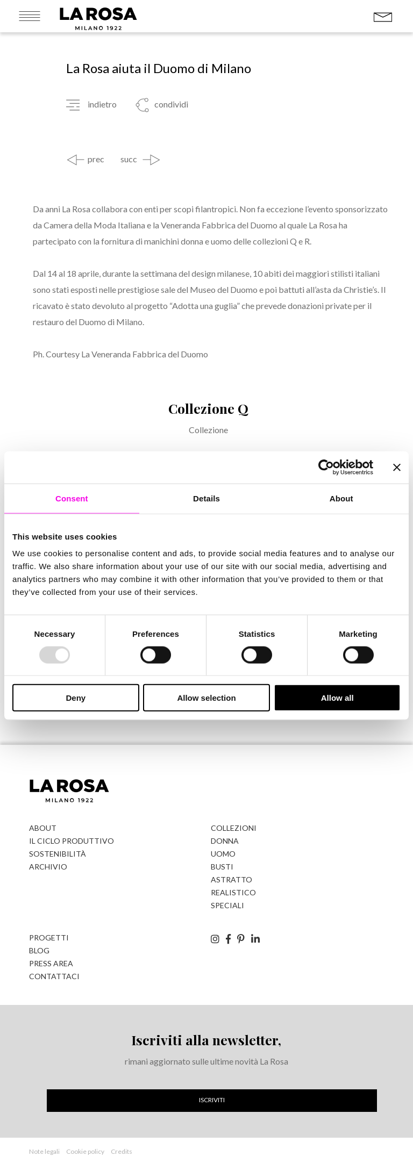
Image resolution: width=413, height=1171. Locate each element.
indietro (102, 104)
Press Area (51, 963)
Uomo (223, 853)
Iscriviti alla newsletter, (206, 1039)
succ (128, 159)
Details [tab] (206, 497)
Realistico (233, 892)
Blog (39, 950)
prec (96, 159)
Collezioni (234, 827)
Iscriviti (212, 1100)
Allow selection (206, 697)
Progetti (49, 937)
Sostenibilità (57, 853)
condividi (170, 104)
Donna (225, 840)
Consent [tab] (71, 497)
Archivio (48, 866)
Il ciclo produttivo (71, 840)
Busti (222, 866)
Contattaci (54, 976)
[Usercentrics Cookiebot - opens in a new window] (326, 467)
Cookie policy (85, 1151)
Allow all (337, 697)
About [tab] (341, 497)
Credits (121, 1151)
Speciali (227, 905)
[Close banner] (397, 467)
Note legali (44, 1151)
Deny (76, 697)
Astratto (231, 879)
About (42, 827)
